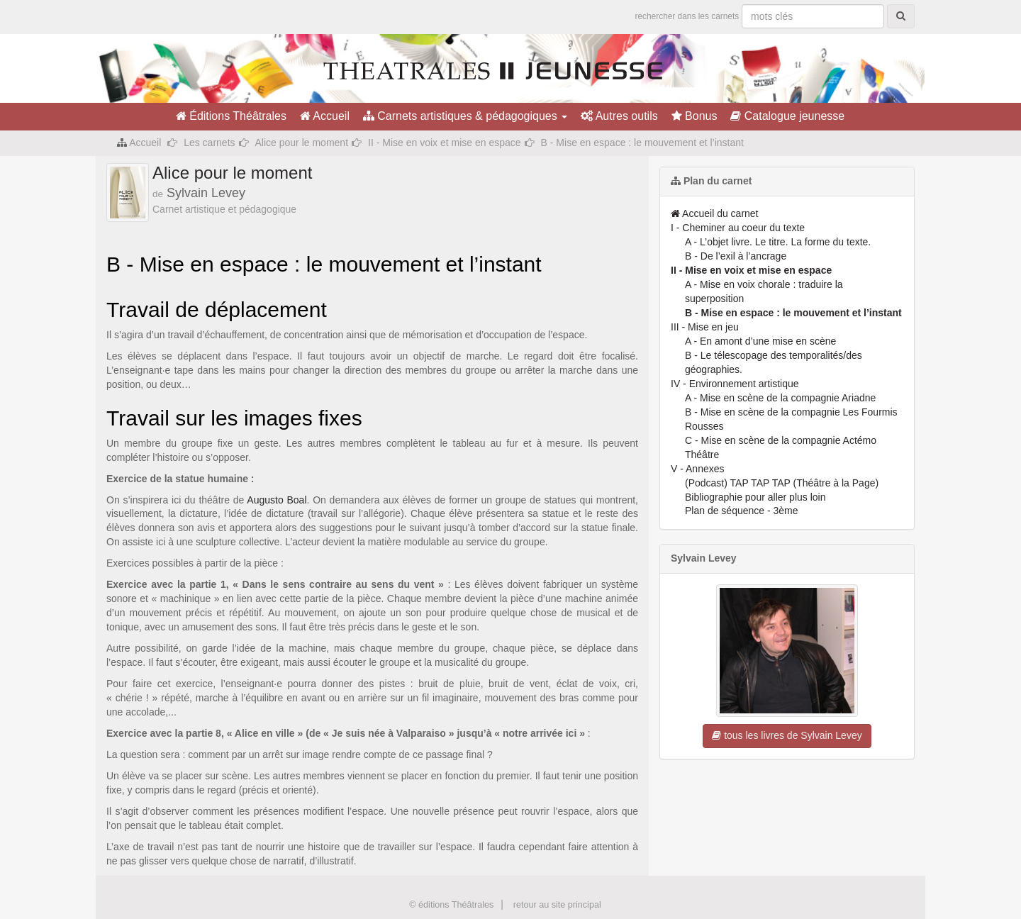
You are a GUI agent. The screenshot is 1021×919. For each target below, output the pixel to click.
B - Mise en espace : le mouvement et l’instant (793, 312)
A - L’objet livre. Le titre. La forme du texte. (778, 241)
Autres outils (619, 116)
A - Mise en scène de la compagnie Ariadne (780, 397)
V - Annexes (698, 468)
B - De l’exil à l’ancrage (735, 256)
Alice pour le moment (302, 142)
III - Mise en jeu (705, 327)
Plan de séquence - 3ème (741, 510)
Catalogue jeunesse (787, 116)
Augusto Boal (276, 500)
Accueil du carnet (715, 213)
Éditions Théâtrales (231, 116)
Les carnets (209, 142)
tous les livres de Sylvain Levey (786, 735)
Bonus (694, 116)
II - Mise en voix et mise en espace (444, 142)
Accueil (325, 116)
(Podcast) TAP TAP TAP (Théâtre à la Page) (781, 483)
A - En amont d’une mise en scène (760, 341)
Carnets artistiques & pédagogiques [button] (465, 116)
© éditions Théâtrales (451, 905)
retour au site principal (557, 905)
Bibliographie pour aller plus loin (755, 497)
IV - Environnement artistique (735, 383)
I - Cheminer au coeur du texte (738, 227)
